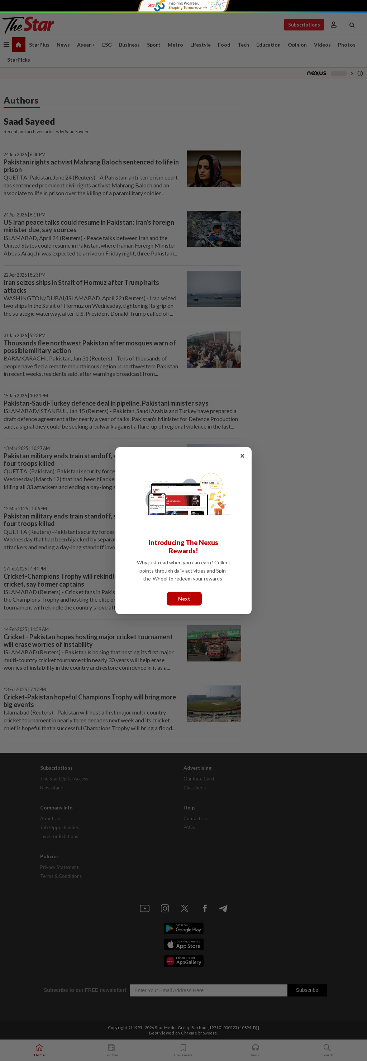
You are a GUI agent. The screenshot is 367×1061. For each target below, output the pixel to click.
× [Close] (242, 455)
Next (184, 598)
